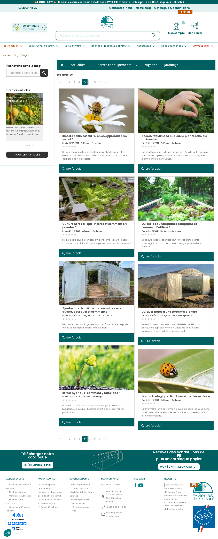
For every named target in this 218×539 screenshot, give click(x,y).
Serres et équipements (114, 65)
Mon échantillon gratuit (179, 467)
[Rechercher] (108, 35)
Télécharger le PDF (37, 465)
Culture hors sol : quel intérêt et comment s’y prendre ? (94, 225)
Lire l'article (71, 169)
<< (59, 82)
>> (105, 82)
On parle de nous (80, 507)
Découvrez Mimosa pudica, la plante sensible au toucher (174, 137)
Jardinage (171, 65)
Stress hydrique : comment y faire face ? (91, 393)
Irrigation (150, 65)
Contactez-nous (121, 8)
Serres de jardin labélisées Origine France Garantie (81, 492)
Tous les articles (27, 155)
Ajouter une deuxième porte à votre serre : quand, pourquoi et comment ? (92, 310)
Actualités (78, 65)
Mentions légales (17, 492)
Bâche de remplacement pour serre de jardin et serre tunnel (50, 492)
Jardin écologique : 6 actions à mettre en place (176, 396)
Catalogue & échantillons (172, 8)
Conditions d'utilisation (20, 495)
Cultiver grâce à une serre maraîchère (169, 312)
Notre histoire (78, 503)
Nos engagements (81, 484)
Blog (74, 510)
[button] (27, 145)
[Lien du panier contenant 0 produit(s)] (195, 28)
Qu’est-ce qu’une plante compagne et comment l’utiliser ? (169, 225)
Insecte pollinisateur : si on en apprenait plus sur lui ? (94, 137)
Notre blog (143, 8)
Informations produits (102, 315)
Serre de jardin (48, 484)
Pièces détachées (49, 507)
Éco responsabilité (81, 499)
